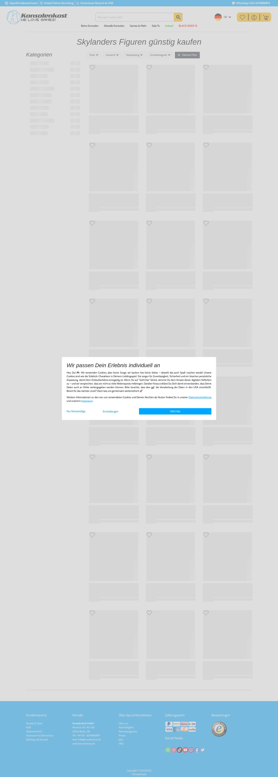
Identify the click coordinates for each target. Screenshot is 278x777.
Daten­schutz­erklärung (200, 397)
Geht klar (175, 411)
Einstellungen (110, 411)
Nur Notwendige (76, 411)
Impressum (87, 400)
